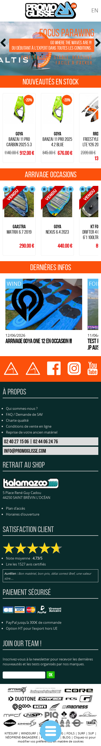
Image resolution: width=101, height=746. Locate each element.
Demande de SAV (29, 414)
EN (94, 10)
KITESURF (11, 733)
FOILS (71, 733)
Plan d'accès (15, 508)
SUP (91, 733)
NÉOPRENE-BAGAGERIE (21, 737)
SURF (81, 733)
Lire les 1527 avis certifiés (26, 564)
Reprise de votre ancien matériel (31, 432)
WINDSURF (28, 733)
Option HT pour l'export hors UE (31, 628)
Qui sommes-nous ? (22, 408)
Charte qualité (17, 420)
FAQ (9, 414)
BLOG (66, 737)
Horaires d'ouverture (22, 514)
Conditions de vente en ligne (28, 426)
